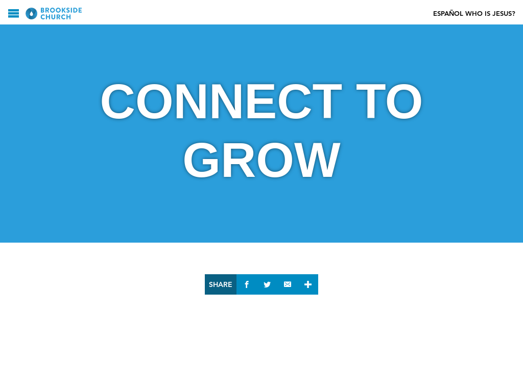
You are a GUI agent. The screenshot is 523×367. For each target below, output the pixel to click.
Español (448, 13)
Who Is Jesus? (490, 13)
